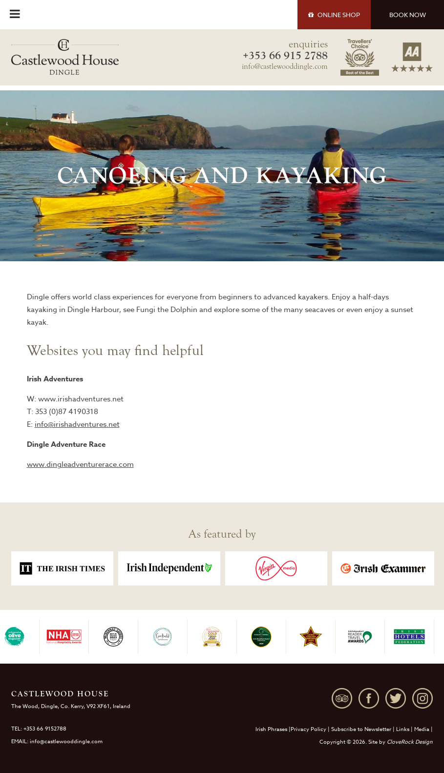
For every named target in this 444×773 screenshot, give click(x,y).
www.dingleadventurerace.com (80, 464)
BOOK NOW (407, 14)
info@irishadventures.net (77, 424)
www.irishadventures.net (81, 399)
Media (421, 729)
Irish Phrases (271, 729)
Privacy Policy (308, 729)
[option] (62, 568)
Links (402, 729)
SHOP (334, 14)
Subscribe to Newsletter (361, 729)
